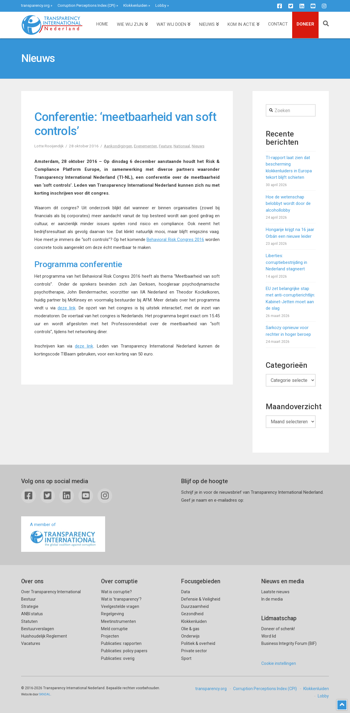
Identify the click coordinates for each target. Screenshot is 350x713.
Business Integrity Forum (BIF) (289, 643)
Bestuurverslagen (37, 628)
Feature (165, 146)
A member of (63, 534)
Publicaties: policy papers (124, 650)
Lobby (160, 5)
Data (185, 591)
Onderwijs (190, 636)
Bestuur (28, 599)
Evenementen (145, 146)
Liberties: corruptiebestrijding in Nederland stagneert (286, 262)
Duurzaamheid (195, 606)
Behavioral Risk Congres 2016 (175, 239)
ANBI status (32, 613)
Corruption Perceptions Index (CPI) (86, 5)
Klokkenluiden (135, 5)
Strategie (29, 606)
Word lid (268, 636)
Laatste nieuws (275, 591)
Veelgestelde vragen (120, 606)
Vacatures (30, 643)
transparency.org (35, 5)
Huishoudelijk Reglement (44, 636)
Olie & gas (190, 628)
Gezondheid (192, 613)
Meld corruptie (114, 628)
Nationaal (182, 146)
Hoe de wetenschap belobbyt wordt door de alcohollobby (288, 203)
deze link (66, 308)
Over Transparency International (51, 591)
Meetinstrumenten (118, 621)
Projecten (110, 636)
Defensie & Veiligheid (200, 599)
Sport (186, 658)
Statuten (29, 621)
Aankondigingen (118, 146)
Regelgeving (112, 613)
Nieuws (198, 146)
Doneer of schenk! (278, 628)
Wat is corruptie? (116, 591)
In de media (272, 599)
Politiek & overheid (198, 643)
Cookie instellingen (278, 663)
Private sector (194, 650)
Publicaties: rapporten (121, 643)
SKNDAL (45, 694)
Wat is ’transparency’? (121, 599)
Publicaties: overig (117, 658)
